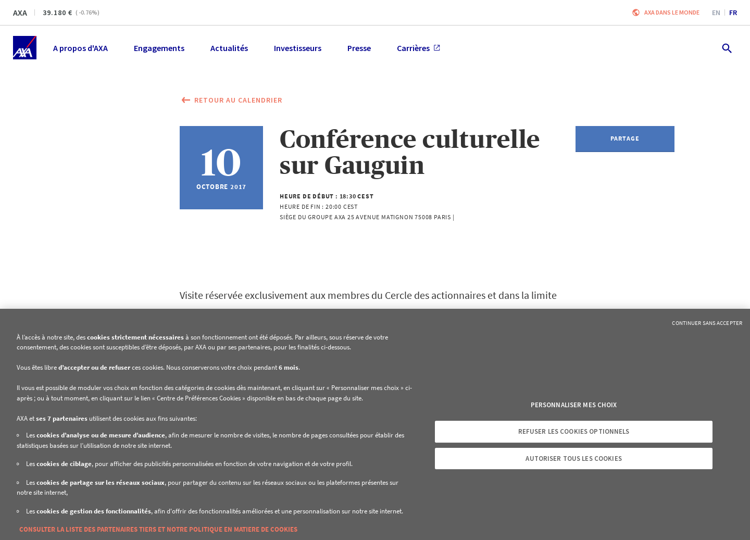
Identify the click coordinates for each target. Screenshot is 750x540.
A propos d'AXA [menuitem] (80, 48)
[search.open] (726, 47)
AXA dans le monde (671, 12)
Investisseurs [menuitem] (297, 48)
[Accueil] (24, 47)
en (716, 12)
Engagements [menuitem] (159, 48)
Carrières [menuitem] (418, 48)
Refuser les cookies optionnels (574, 431)
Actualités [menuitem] (229, 48)
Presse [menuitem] (359, 48)
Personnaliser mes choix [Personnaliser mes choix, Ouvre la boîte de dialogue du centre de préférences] (574, 404)
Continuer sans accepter (707, 322)
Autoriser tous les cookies (573, 458)
